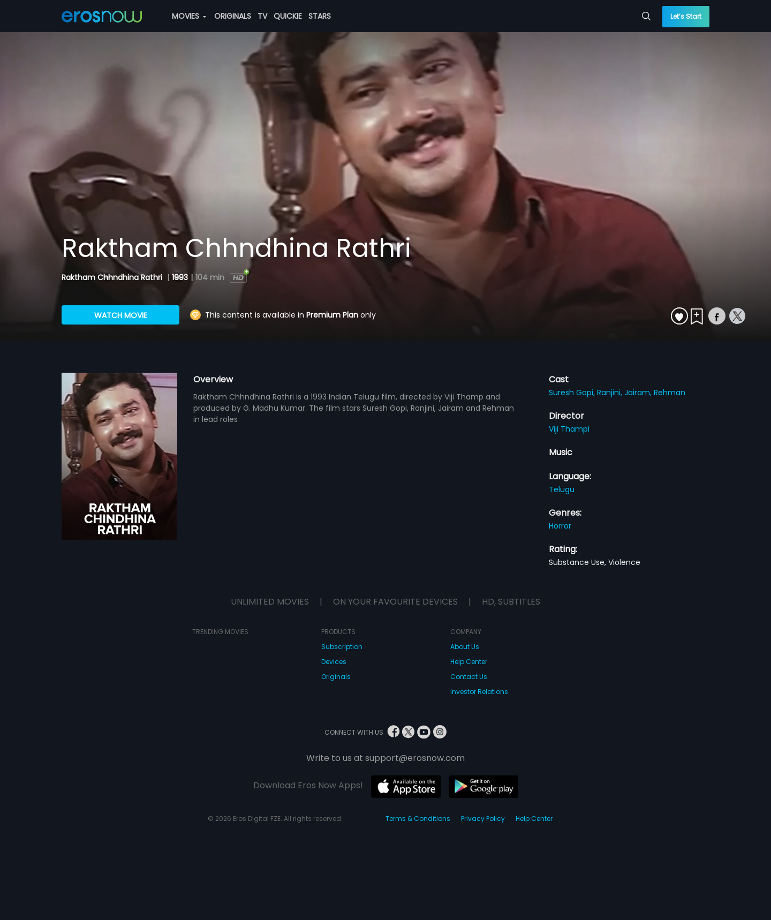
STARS (319, 16)
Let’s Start (685, 16)
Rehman (669, 392)
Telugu (562, 489)
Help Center (468, 661)
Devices (333, 661)
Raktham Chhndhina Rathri (113, 277)
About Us (464, 646)
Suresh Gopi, (573, 392)
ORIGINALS (232, 16)
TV (262, 16)
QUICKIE (288, 16)
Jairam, (639, 392)
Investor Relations (479, 691)
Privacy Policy (483, 818)
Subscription (341, 646)
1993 (180, 277)
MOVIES (189, 16)
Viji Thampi (569, 429)
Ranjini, (610, 392)
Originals (336, 676)
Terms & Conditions (418, 818)
